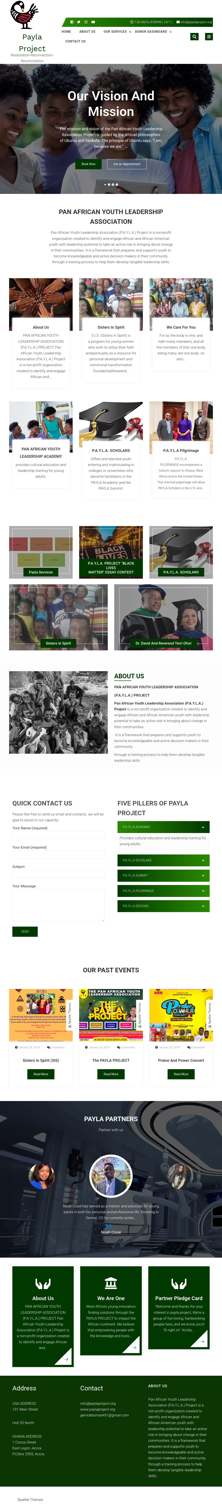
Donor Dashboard (151, 31)
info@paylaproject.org (196, 22)
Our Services (115, 31)
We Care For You (181, 327)
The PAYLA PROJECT (111, 1060)
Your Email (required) (58, 850)
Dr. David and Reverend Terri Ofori (164, 643)
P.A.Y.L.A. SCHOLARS (111, 450)
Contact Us (75, 41)
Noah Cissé (111, 1232)
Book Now (88, 164)
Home (66, 31)
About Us (87, 31)
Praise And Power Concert (181, 1060)
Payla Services (41, 572)
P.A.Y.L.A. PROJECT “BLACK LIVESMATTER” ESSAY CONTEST (111, 567)
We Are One (111, 1298)
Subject (58, 869)
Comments (58, 1047)
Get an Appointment (126, 164)
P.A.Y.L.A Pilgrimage (181, 450)
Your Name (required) (58, 831)
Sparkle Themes (69, 1015)
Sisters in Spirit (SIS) (41, 1060)
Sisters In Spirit (111, 327)
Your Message (58, 903)
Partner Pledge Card (178, 1298)
